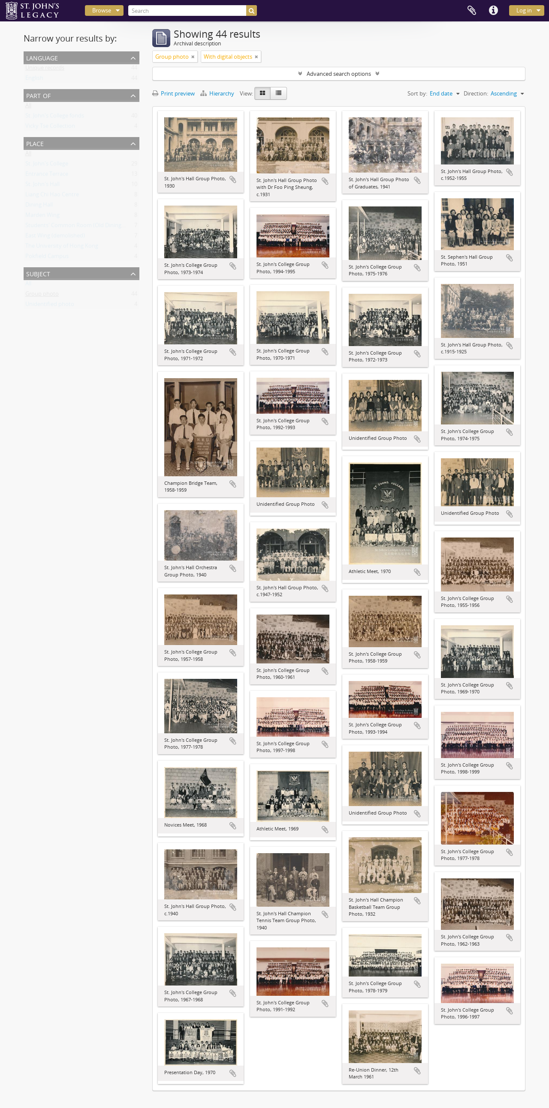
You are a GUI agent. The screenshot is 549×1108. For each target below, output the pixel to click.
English (34, 80)
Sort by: (417, 93)
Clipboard (472, 10)
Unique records (44, 69)
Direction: (476, 93)
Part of (38, 95)
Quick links (493, 10)
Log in (524, 10)
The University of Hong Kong (61, 247)
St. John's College (46, 165)
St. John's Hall (42, 186)
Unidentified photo (49, 306)
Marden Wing (42, 217)
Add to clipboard (233, 179)
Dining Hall (39, 206)
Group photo (42, 295)
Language (42, 57)
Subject (38, 273)
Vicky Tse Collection (50, 127)
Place (35, 143)
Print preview (173, 93)
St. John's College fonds (54, 117)
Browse (101, 10)
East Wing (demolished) (55, 237)
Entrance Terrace (46, 175)
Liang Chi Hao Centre (52, 196)
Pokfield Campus (47, 258)
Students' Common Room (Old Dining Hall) (79, 227)
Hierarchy (217, 93)
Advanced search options (339, 74)
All (28, 107)
